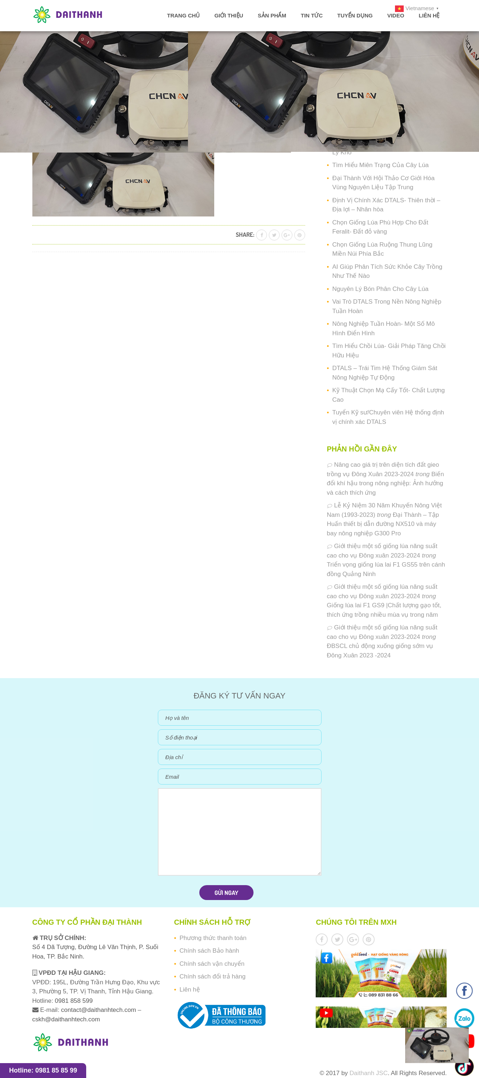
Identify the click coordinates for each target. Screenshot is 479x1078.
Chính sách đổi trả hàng (212, 976)
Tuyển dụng (354, 15)
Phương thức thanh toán (212, 938)
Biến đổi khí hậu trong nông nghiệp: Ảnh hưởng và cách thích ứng (385, 483)
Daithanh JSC (369, 1073)
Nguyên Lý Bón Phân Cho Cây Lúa (380, 288)
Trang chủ (183, 15)
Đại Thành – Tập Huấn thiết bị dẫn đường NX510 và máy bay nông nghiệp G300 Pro (383, 524)
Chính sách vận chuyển (211, 963)
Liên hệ (429, 15)
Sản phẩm (272, 15)
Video (395, 15)
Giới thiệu (228, 15)
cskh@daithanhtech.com (66, 1019)
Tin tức (312, 15)
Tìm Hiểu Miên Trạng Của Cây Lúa (380, 165)
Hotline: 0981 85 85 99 (43, 1070)
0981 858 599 (73, 1000)
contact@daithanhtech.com (99, 1009)
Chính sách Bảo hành (209, 950)
